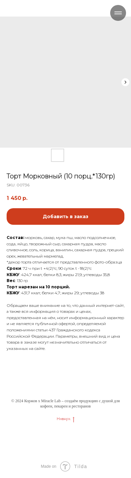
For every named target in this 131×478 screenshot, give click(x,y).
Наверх (65, 418)
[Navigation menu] (118, 13)
